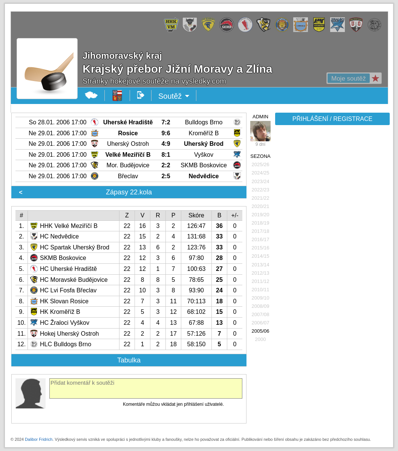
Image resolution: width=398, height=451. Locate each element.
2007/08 (260, 314)
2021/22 (260, 198)
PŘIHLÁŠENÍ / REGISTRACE (332, 119)
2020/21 (260, 206)
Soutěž (174, 96)
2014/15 (260, 256)
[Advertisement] (331, 246)
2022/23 (260, 190)
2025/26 (260, 164)
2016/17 (260, 239)
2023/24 (260, 181)
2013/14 (260, 265)
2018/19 (260, 223)
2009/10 (260, 298)
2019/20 (260, 214)
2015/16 (260, 248)
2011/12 (260, 281)
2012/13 (260, 273)
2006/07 (260, 323)
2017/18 (260, 231)
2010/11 (260, 289)
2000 (260, 339)
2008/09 (260, 306)
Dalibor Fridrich (38, 439)
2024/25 (260, 173)
